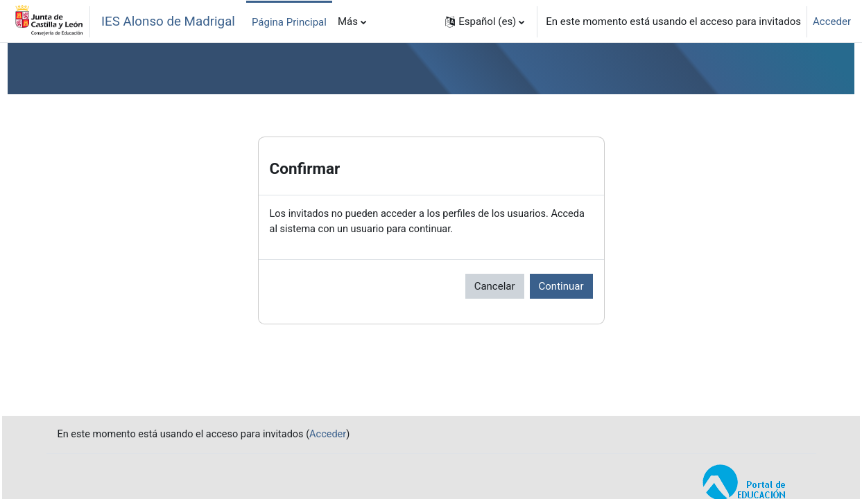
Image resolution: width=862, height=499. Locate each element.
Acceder (832, 21)
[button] (485, 21)
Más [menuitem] (348, 21)
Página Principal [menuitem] (289, 22)
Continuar (561, 287)
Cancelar (494, 287)
